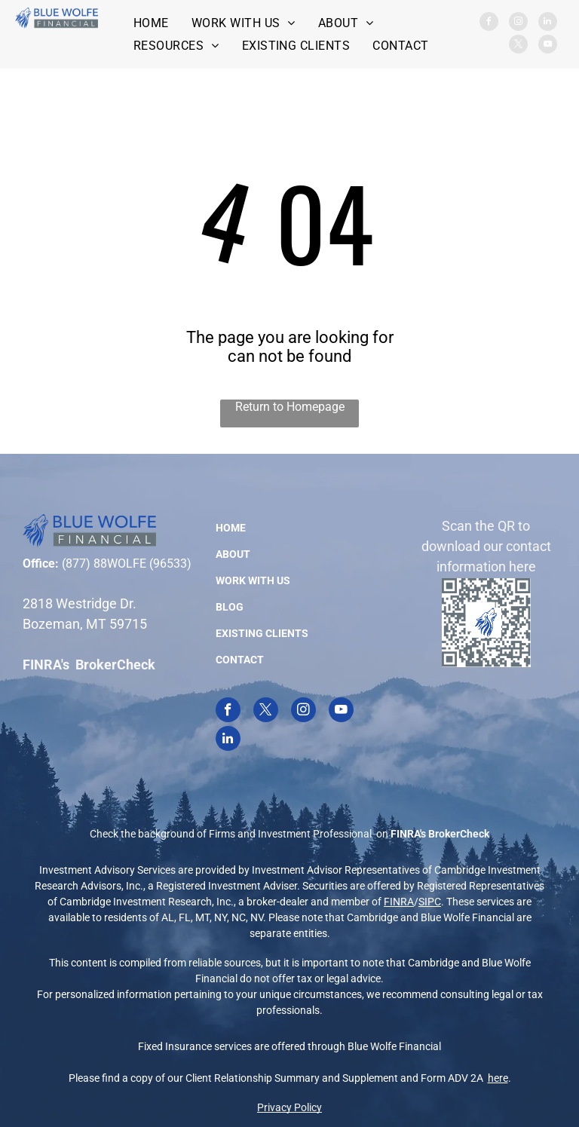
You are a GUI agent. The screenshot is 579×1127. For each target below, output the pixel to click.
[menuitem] (151, 23)
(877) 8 (81, 563)
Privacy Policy (289, 1107)
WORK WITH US (253, 580)
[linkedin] (547, 23)
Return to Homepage (290, 407)
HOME (231, 528)
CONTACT (240, 660)
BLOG (230, 607)
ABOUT (233, 554)
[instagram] (518, 23)
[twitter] (518, 46)
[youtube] (547, 46)
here (498, 1078)
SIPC (429, 902)
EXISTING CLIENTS (262, 633)
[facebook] (488, 23)
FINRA (399, 902)
